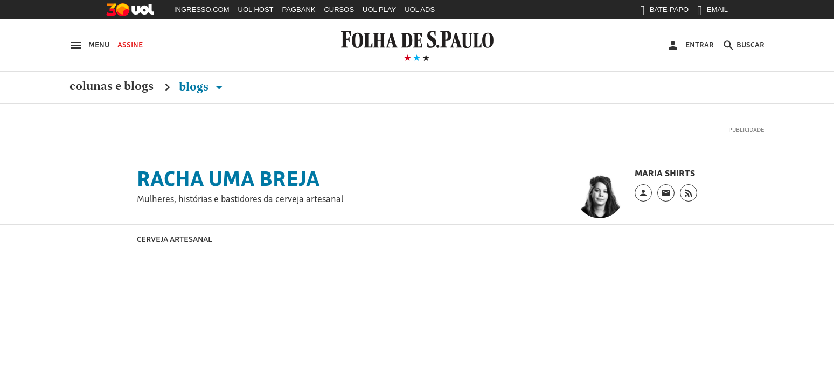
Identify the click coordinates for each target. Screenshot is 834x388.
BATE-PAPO (664, 12)
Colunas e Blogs (112, 86)
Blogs (203, 86)
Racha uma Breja (228, 178)
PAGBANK (299, 9)
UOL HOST (256, 9)
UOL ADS (420, 9)
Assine (130, 44)
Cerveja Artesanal (174, 239)
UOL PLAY (379, 9)
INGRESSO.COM (202, 9)
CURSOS (339, 9)
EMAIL (712, 12)
